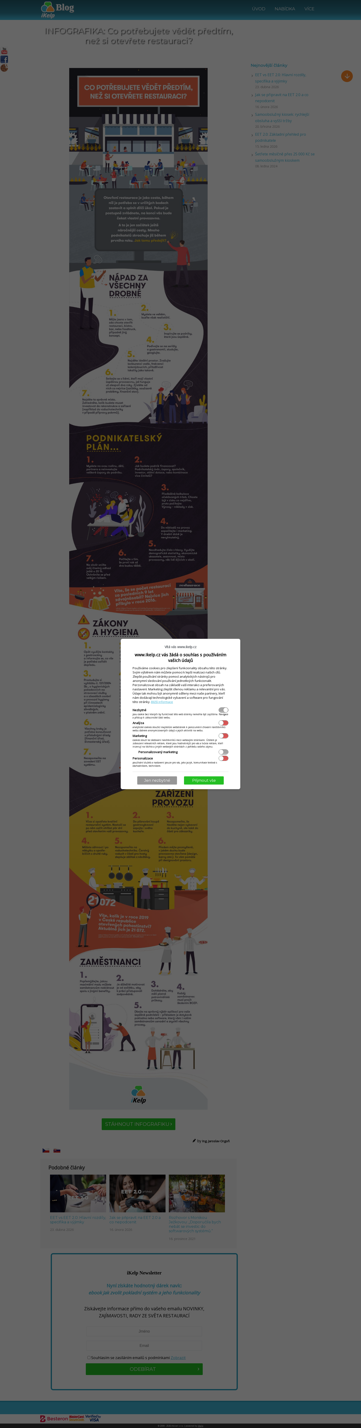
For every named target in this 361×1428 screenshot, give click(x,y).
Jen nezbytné (157, 780)
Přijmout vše (204, 780)
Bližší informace (162, 702)
